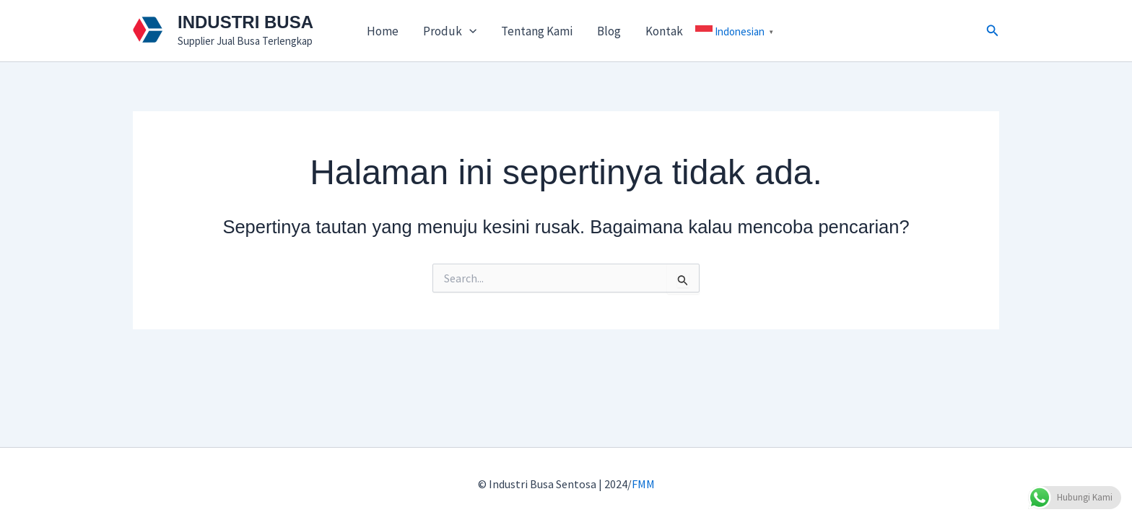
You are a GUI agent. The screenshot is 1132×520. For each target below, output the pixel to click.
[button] (992, 31)
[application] (469, 31)
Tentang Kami (536, 31)
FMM (643, 484)
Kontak (664, 31)
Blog (609, 31)
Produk (449, 31)
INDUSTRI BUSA (245, 22)
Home (383, 31)
